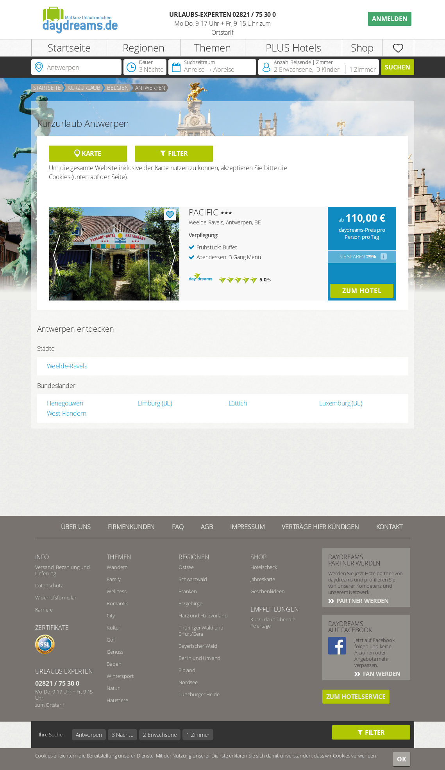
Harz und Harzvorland (203, 615)
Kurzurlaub (84, 87)
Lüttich (238, 403)
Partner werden (362, 601)
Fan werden (380, 674)
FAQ (178, 527)
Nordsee (188, 682)
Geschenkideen (267, 591)
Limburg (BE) (155, 403)
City (110, 615)
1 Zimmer (197, 734)
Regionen (143, 48)
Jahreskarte (262, 579)
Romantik (117, 603)
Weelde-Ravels (67, 366)
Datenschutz (49, 585)
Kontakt (389, 527)
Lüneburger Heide (199, 694)
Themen (212, 48)
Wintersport (120, 675)
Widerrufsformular (56, 597)
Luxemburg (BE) (340, 403)
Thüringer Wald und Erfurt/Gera (201, 630)
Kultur (113, 627)
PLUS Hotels (293, 48)
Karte (87, 153)
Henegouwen (65, 403)
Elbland (187, 670)
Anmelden (389, 18)
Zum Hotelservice (356, 696)
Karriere (44, 609)
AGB (207, 527)
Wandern (117, 567)
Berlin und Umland (199, 658)
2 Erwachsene (160, 734)
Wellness (117, 591)
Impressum (247, 527)
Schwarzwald (193, 579)
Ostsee (186, 567)
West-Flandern (66, 413)
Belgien (118, 87)
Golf (111, 639)
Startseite (69, 48)
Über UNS (76, 527)
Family (114, 579)
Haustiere (117, 700)
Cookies (341, 755)
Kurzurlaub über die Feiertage (272, 622)
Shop (362, 48)
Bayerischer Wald (198, 645)
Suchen (397, 67)
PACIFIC (203, 212)
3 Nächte (123, 734)
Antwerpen (150, 87)
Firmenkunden (131, 527)
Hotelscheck (263, 567)
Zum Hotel (362, 290)
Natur (113, 688)
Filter (173, 153)
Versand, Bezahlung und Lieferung (62, 570)
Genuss (115, 651)
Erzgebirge (190, 603)
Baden (114, 663)
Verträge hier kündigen (320, 527)
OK (401, 759)
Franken (188, 591)
